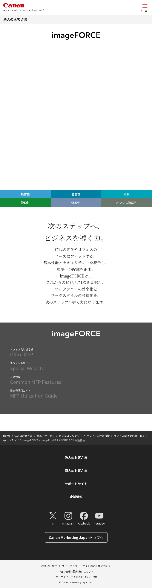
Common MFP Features (76, 380)
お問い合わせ (49, 566)
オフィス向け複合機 (98, 435)
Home (6, 435)
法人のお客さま (15, 19)
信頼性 (114, 119)
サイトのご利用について (97, 566)
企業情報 (76, 497)
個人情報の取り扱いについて (77, 571)
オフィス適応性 (139, 119)
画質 (63, 119)
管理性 (88, 119)
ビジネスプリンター (70, 435)
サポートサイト (76, 483)
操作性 (12, 119)
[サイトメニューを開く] (145, 7)
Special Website (76, 366)
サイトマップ (69, 566)
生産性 (38, 119)
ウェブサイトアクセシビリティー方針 (77, 577)
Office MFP (76, 352)
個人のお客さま (76, 470)
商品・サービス (46, 435)
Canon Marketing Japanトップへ (76, 537)
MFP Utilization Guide (76, 394)
